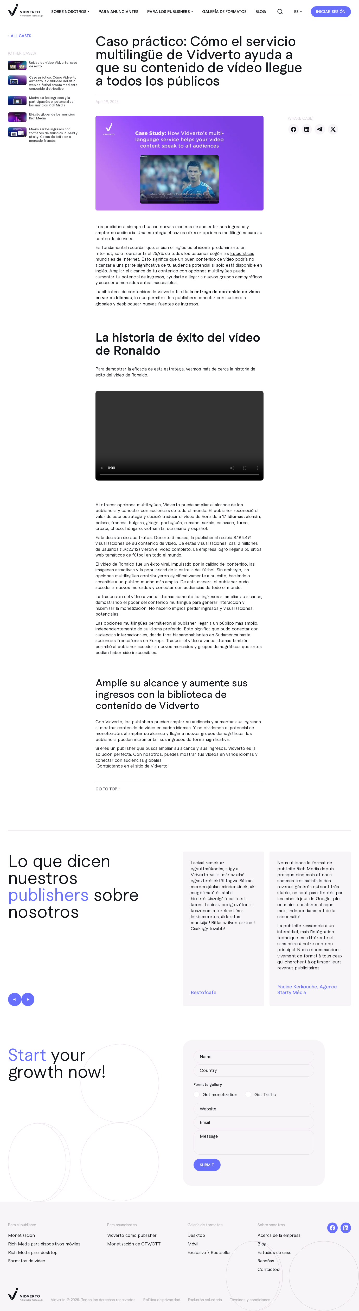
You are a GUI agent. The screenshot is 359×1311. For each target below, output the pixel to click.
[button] (70, 11)
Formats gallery (208, 1084)
